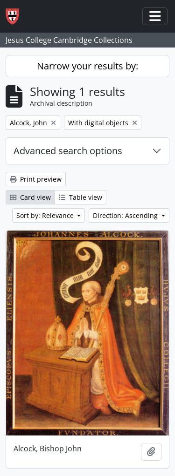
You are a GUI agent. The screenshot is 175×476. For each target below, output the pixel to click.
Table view (80, 197)
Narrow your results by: (87, 66)
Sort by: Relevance (46, 215)
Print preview (36, 179)
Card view (30, 197)
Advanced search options (68, 150)
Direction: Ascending (126, 215)
